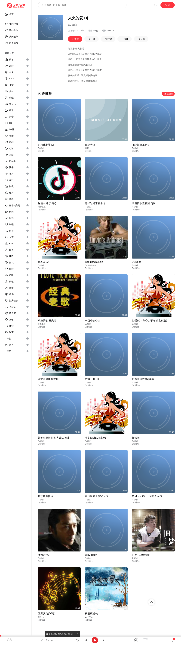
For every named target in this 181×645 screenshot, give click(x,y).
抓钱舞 (136, 437)
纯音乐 (41, 617)
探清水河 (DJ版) (47, 203)
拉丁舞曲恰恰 (45, 496)
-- (15, 638)
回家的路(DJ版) (46, 613)
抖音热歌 (42, 207)
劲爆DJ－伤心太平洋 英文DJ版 (149, 320)
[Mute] (136, 640)
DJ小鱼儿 (89, 617)
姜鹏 (87, 148)
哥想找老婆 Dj (46, 144)
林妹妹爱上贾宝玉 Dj (96, 496)
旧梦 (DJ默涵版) (141, 555)
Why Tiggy (91, 555)
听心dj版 (136, 262)
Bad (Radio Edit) (94, 262)
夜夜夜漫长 (91, 613)
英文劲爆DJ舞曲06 (48, 379)
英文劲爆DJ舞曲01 (95, 437)
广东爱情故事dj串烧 (143, 379)
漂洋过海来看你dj (95, 203)
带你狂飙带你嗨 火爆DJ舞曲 (54, 437)
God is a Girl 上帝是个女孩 (147, 496)
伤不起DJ (43, 262)
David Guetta (90, 265)
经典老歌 (42, 324)
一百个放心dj (92, 320)
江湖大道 (90, 144)
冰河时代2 (43, 555)
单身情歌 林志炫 (47, 320)
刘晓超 (135, 558)
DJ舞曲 (72, 24)
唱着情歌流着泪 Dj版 (143, 203)
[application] (90, 640)
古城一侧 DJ (92, 379)
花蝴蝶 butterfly (140, 144)
